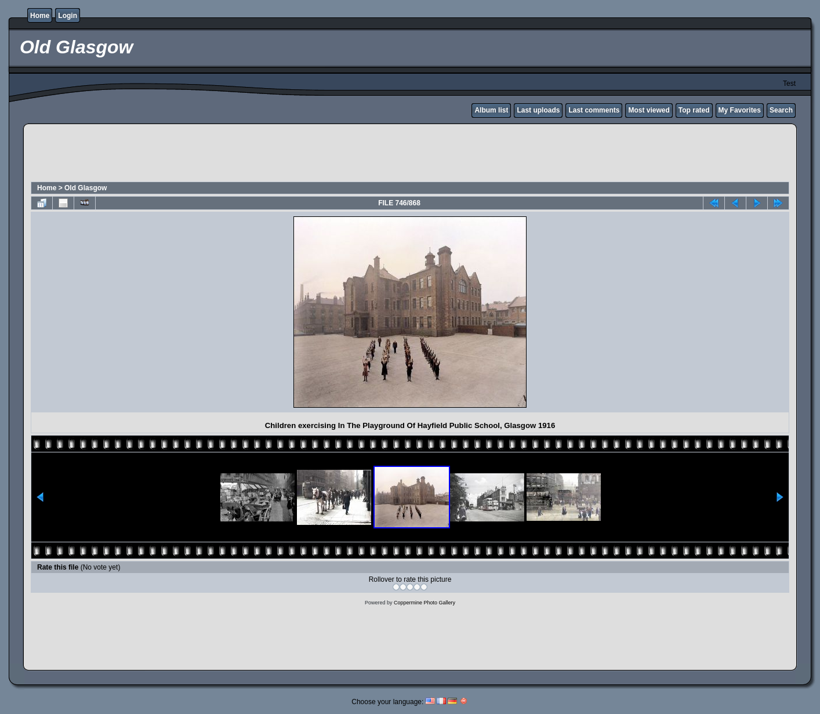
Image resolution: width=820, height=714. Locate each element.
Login (67, 16)
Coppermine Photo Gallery (424, 603)
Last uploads (538, 110)
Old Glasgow (85, 188)
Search (781, 110)
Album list (491, 110)
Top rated (694, 110)
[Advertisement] (410, 154)
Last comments (593, 110)
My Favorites (740, 110)
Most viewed (648, 110)
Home (39, 16)
